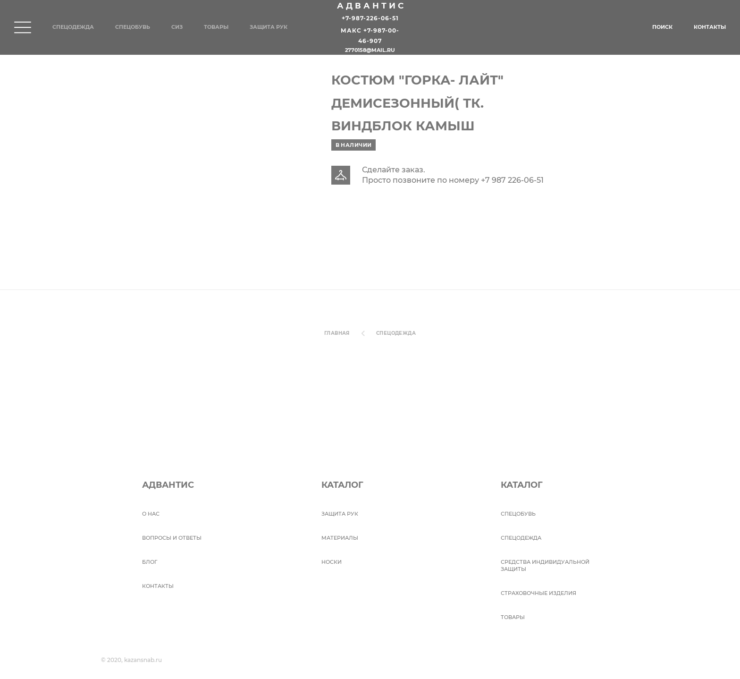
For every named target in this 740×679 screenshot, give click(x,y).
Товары (216, 27)
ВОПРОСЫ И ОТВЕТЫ (172, 538)
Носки (331, 562)
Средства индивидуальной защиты (545, 565)
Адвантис (371, 5)
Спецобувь (132, 27)
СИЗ (177, 27)
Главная (337, 333)
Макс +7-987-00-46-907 (370, 36)
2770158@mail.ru (370, 50)
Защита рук (268, 27)
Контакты (710, 27)
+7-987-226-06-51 (370, 18)
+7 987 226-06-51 (512, 180)
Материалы (339, 538)
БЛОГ (149, 562)
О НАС (151, 513)
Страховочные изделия (538, 593)
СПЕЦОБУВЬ (518, 513)
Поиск (662, 27)
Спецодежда (73, 27)
